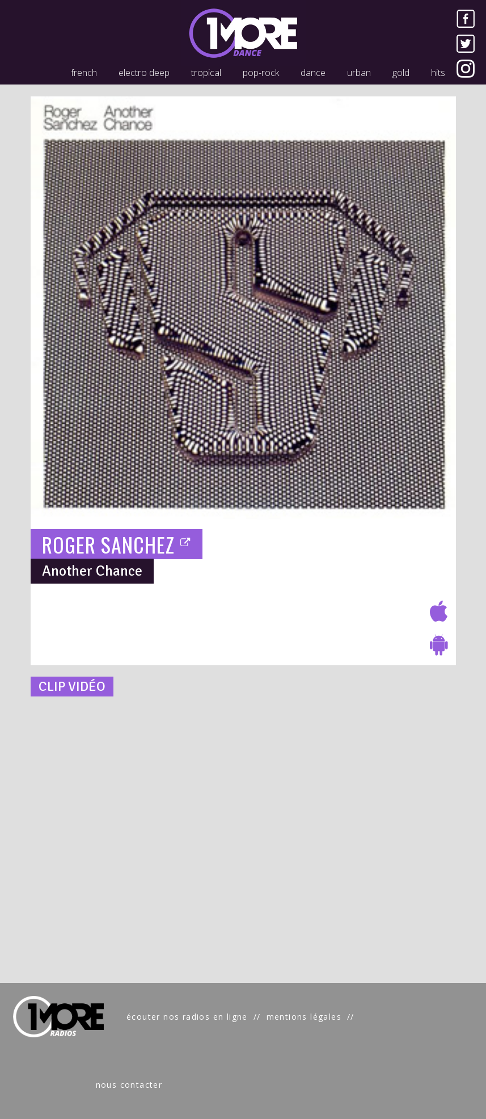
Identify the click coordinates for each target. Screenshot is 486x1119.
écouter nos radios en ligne (187, 1016)
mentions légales (304, 1016)
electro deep (144, 72)
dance (313, 72)
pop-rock (261, 72)
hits (438, 72)
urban (359, 72)
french (84, 72)
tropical (206, 72)
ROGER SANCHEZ (116, 544)
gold (400, 72)
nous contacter (129, 1084)
